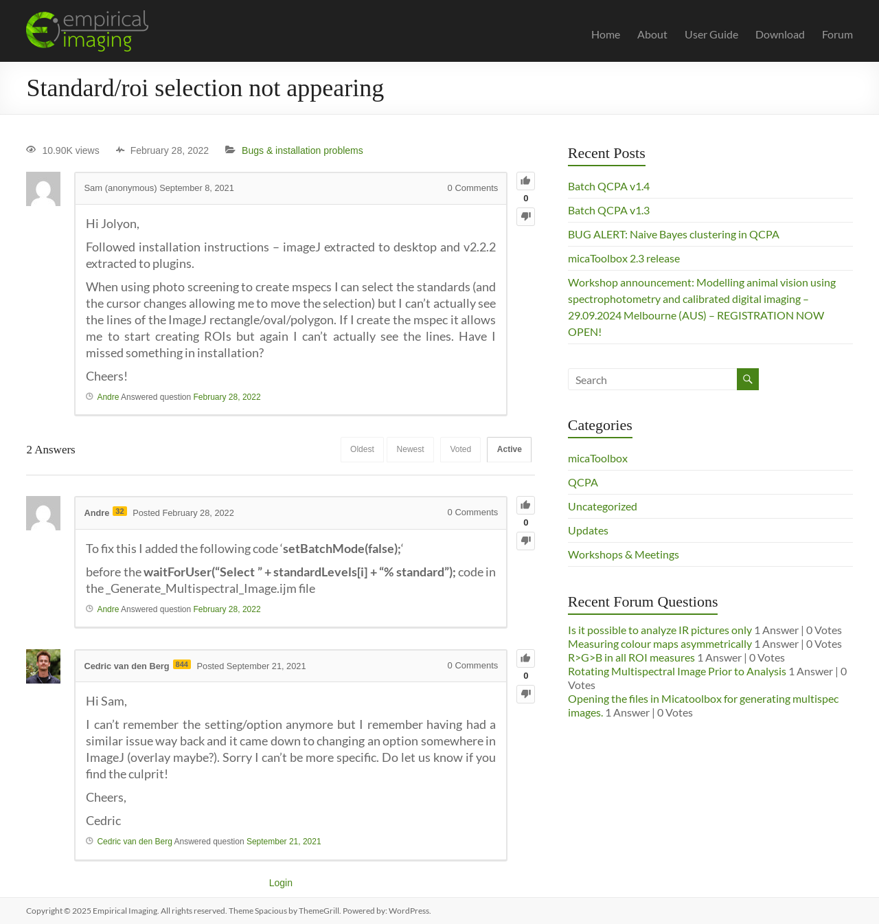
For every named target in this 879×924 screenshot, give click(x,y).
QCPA (583, 481)
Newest (405, 450)
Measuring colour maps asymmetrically (660, 643)
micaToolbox (598, 457)
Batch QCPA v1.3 (609, 209)
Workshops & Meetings (623, 554)
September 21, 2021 (284, 841)
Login (281, 882)
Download (780, 34)
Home (605, 34)
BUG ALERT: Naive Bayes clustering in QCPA (673, 233)
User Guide (711, 34)
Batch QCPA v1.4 (609, 185)
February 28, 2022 (227, 397)
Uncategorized (602, 505)
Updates (588, 530)
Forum (837, 34)
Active (508, 450)
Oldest (355, 450)
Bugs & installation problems (302, 150)
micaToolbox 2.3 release (624, 257)
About (652, 34)
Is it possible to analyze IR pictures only (660, 629)
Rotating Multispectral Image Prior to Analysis (677, 670)
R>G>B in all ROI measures (631, 657)
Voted (457, 450)
